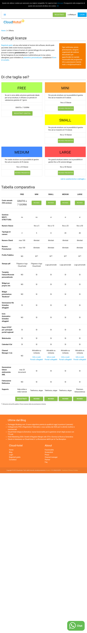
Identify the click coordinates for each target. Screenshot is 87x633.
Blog (10, 452)
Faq (46, 462)
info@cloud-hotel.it (74, 64)
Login (11, 455)
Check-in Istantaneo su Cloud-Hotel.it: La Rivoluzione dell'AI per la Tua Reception (37, 439)
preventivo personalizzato (32, 57)
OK (58, 6)
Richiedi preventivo (66, 108)
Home (11, 450)
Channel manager (51, 457)
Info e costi (36, 357)
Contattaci (13, 460)
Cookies (76, 470)
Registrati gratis (7, 45)
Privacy (71, 470)
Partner (47, 460)
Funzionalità (49, 450)
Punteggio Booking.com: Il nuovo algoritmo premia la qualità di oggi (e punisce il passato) (40, 424)
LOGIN (82, 15)
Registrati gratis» (22, 113)
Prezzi (47, 455)
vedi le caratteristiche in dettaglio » (73, 179)
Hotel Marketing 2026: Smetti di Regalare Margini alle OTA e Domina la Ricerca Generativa (40, 437)
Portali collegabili (36, 359)
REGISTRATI (59, 15)
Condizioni (65, 470)
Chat (79, 625)
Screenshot (49, 452)
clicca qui (60, 3)
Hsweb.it (48, 470)
